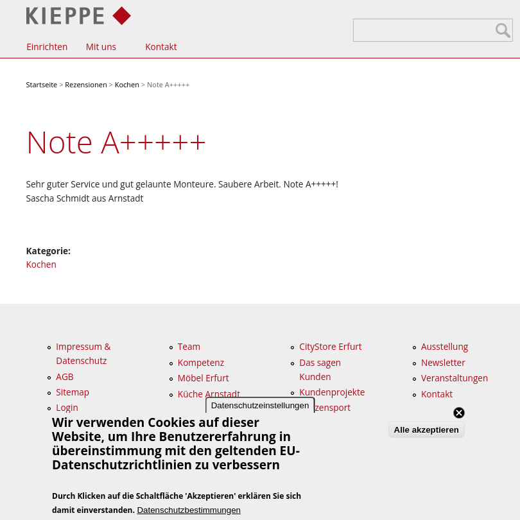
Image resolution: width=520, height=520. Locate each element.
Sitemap (72, 392)
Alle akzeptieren (426, 430)
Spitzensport (325, 407)
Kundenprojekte (332, 392)
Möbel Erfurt (203, 378)
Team (189, 346)
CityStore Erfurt (330, 346)
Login (67, 407)
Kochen (127, 84)
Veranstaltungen (454, 378)
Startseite (42, 84)
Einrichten (46, 46)
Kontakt (161, 46)
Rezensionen (86, 84)
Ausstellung (444, 346)
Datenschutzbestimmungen (189, 510)
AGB (64, 376)
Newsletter (443, 362)
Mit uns (101, 46)
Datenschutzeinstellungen (260, 405)
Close (459, 412)
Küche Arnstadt (209, 394)
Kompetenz (201, 362)
